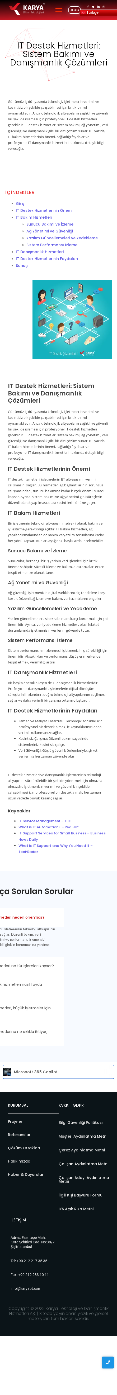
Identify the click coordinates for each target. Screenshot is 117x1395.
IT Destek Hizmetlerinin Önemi (44, 210)
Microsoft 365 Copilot (36, 1072)
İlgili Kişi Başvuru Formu (80, 1195)
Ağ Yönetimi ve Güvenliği (49, 231)
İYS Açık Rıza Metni (76, 1209)
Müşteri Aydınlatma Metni (83, 1136)
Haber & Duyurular (26, 1174)
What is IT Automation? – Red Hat (48, 827)
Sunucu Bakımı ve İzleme (49, 224)
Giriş (20, 203)
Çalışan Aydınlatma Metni (83, 1164)
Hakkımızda (19, 1161)
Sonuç (22, 265)
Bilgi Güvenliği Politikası (81, 1122)
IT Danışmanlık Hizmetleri (40, 251)
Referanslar (19, 1134)
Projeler (15, 1121)
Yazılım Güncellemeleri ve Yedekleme (62, 238)
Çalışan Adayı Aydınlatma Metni (84, 1179)
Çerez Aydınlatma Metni (82, 1150)
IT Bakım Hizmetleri (34, 217)
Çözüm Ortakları (24, 1148)
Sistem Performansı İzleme (51, 245)
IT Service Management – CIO (45, 821)
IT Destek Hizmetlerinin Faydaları (47, 258)
